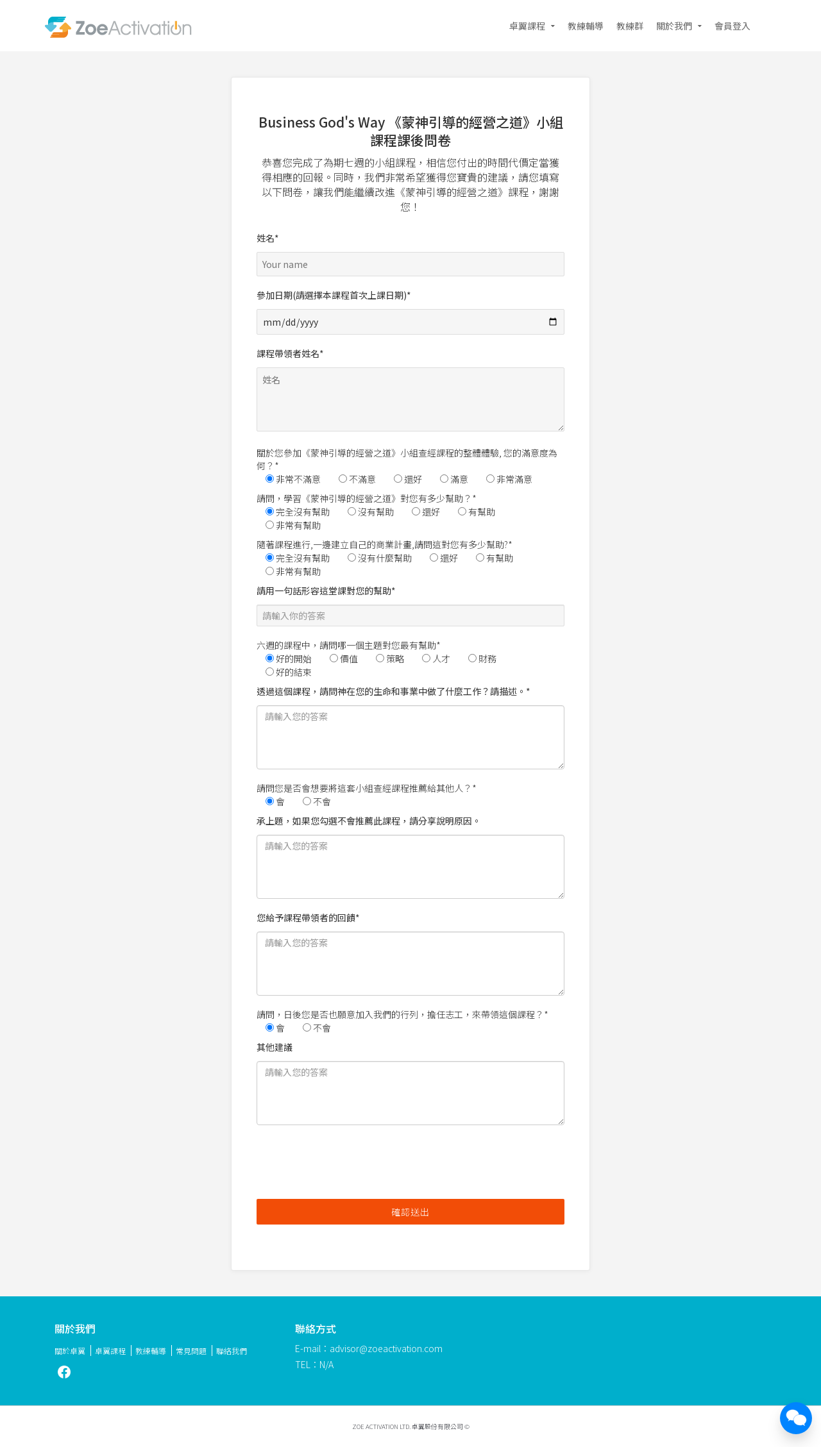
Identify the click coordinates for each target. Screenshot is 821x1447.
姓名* (410, 251)
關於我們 (674, 25)
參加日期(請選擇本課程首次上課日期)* (410, 308)
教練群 (629, 25)
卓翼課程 (527, 25)
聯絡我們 (231, 1350)
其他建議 (410, 1083)
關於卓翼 (70, 1350)
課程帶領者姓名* (410, 392)
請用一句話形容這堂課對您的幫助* (410, 605)
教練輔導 (586, 25)
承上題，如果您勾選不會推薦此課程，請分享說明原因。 (410, 856)
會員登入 (732, 25)
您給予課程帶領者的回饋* (410, 953)
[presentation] (354, 1164)
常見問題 (191, 1350)
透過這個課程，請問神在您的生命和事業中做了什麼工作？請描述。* (410, 727)
